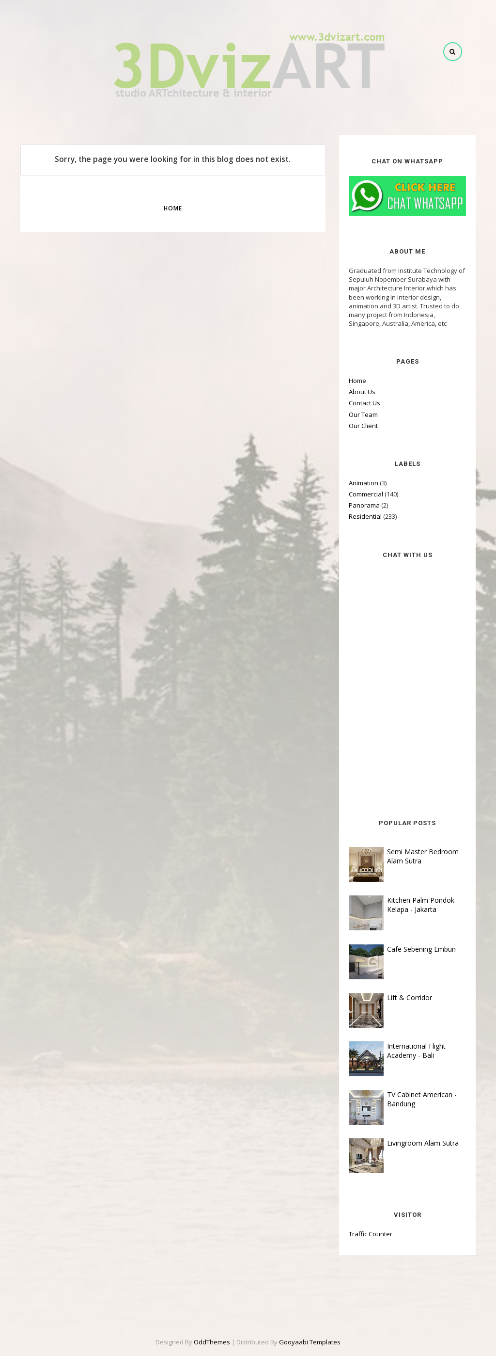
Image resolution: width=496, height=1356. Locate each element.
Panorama (364, 505)
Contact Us (364, 403)
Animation (363, 483)
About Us (362, 391)
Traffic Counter (370, 1233)
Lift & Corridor (409, 997)
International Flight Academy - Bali (416, 1050)
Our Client (363, 425)
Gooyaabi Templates (310, 1342)
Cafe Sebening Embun (421, 949)
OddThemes (212, 1342)
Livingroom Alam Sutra (423, 1143)
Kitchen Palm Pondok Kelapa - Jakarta (420, 904)
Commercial (366, 494)
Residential (365, 516)
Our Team (363, 414)
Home (173, 208)
